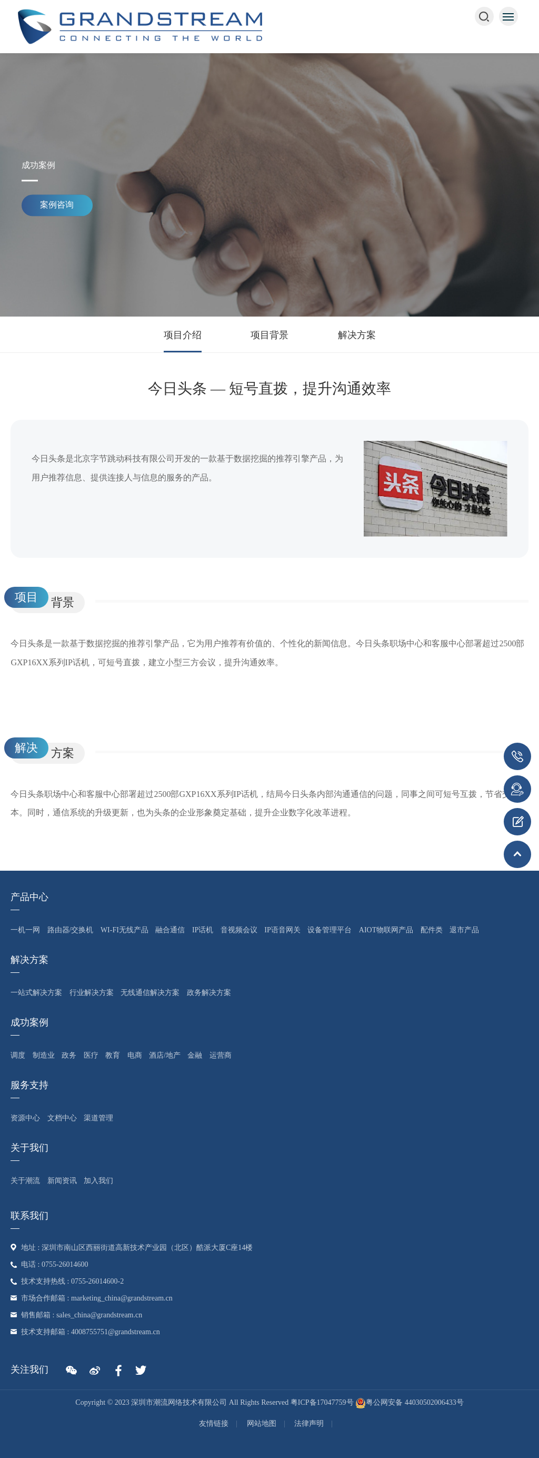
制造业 (44, 1055)
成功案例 (29, 1022)
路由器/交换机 (70, 930)
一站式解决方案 (36, 993)
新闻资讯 (62, 1181)
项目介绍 (183, 335)
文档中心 (62, 1118)
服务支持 (29, 1085)
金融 (194, 1055)
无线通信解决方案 (150, 993)
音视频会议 (239, 930)
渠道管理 (98, 1118)
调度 (18, 1055)
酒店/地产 (165, 1055)
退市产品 (464, 930)
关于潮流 (25, 1181)
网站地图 (261, 1423)
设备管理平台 (329, 930)
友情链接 (213, 1423)
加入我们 (98, 1181)
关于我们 (29, 1147)
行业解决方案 (91, 993)
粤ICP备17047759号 (322, 1402)
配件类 (432, 930)
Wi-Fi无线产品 (124, 930)
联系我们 (29, 1215)
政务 (69, 1055)
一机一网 (25, 930)
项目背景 (269, 335)
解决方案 (357, 335)
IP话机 (202, 930)
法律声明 (309, 1423)
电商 (134, 1055)
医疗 (91, 1055)
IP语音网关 (282, 930)
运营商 (220, 1055)
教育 (112, 1055)
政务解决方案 (209, 993)
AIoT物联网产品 (386, 930)
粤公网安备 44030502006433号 (409, 1402)
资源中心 (25, 1118)
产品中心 (29, 897)
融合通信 (170, 930)
